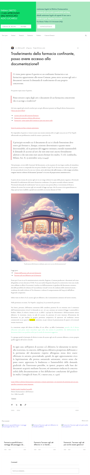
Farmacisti (30, 35)
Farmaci (13, 35)
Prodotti (39, 35)
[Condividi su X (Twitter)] (16, 405)
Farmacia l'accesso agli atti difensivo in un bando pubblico (43, 443)
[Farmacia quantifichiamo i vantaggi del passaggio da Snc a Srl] (15, 431)
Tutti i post (5, 35)
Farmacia (21, 35)
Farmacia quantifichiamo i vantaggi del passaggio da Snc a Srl (13, 443)
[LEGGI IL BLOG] (9, 26)
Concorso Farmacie (50, 35)
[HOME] (23, 26)
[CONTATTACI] (46, 26)
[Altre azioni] (78, 48)
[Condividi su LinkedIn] (21, 405)
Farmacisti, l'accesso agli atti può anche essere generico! (74, 443)
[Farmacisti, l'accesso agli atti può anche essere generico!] (75, 431)
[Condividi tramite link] (25, 405)
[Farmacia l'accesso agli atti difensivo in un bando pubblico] (45, 431)
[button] (86, 35)
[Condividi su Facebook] (12, 405)
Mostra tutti (85, 420)
